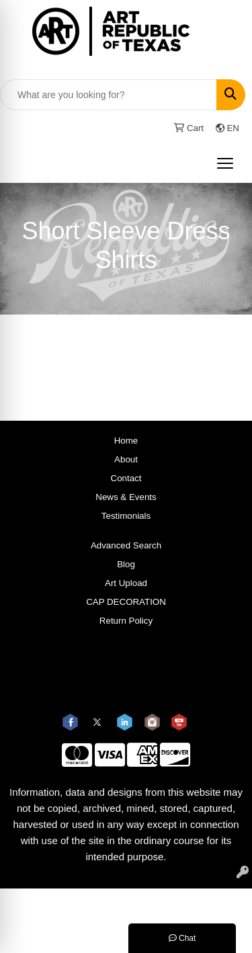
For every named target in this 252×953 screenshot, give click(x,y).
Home (126, 441)
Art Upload (126, 583)
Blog (126, 564)
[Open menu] (225, 163)
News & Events (125, 497)
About (126, 459)
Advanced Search (126, 545)
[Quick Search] (108, 94)
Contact (126, 478)
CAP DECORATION (126, 602)
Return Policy (126, 621)
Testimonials (126, 516)
